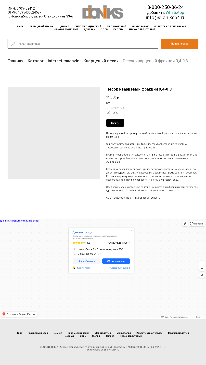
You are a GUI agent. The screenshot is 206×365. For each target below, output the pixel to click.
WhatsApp (175, 12)
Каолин (118, 29)
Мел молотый (116, 26)
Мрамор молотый (65, 29)
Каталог (36, 61)
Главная (16, 61)
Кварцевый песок (41, 26)
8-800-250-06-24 (165, 7)
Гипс (20, 26)
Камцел (109, 336)
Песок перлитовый (142, 29)
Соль (104, 29)
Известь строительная (170, 26)
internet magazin (63, 61)
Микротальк (140, 26)
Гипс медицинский (88, 26)
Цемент (64, 26)
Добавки (89, 29)
